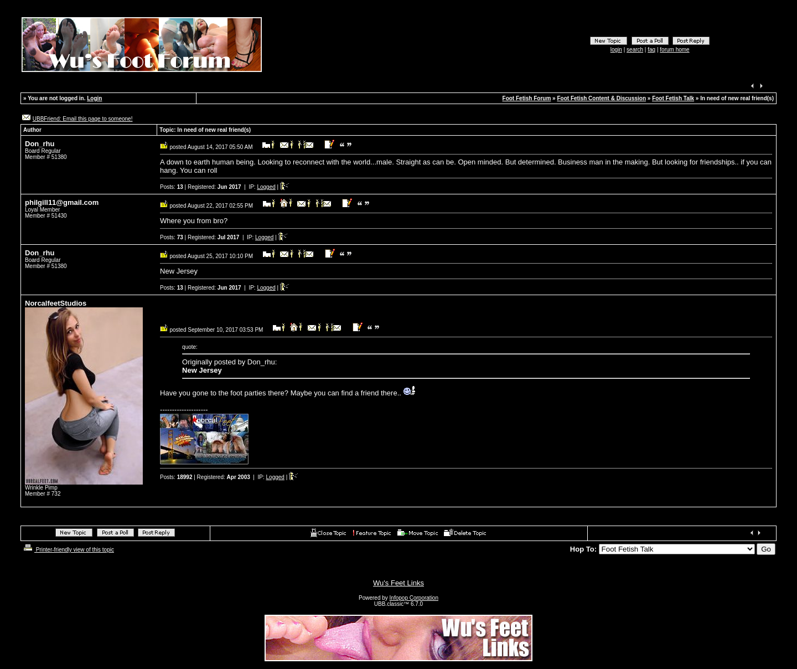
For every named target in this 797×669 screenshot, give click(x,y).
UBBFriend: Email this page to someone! (83, 119)
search (635, 50)
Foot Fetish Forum (527, 98)
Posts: (171, 187)
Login (94, 98)
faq (651, 50)
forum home (674, 50)
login (616, 50)
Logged (266, 187)
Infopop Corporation (414, 598)
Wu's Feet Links (398, 583)
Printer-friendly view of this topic (68, 550)
